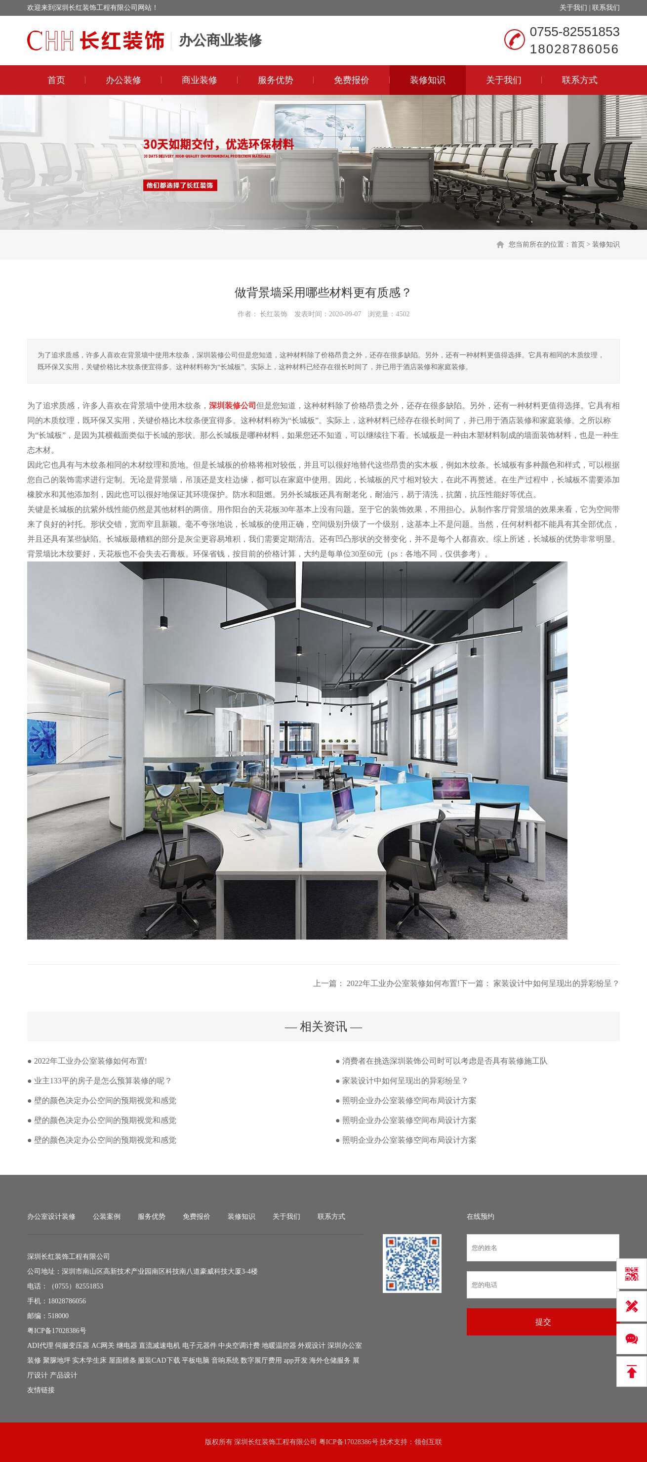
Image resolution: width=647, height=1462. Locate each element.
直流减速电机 (159, 1345)
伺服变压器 (72, 1345)
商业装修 (199, 80)
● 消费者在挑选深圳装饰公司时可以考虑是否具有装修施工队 (441, 1061)
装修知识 (427, 80)
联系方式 (580, 80)
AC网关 (103, 1345)
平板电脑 (195, 1360)
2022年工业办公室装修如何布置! (402, 983)
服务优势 (275, 80)
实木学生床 (89, 1360)
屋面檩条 (122, 1360)
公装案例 (107, 1216)
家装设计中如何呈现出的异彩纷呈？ (555, 983)
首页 (56, 80)
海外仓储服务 (330, 1360)
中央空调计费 (239, 1345)
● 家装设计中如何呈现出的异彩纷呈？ (402, 1080)
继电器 (127, 1345)
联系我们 (606, 7)
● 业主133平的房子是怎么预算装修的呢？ (99, 1080)
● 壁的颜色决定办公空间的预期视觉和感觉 (101, 1100)
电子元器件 (199, 1345)
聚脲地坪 (57, 1360)
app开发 (296, 1360)
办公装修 (123, 80)
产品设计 (64, 1375)
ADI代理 (40, 1345)
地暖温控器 (279, 1345)
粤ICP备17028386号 (56, 1330)
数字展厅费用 (261, 1360)
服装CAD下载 (159, 1360)
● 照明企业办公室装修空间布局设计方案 (406, 1100)
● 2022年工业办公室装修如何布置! (87, 1061)
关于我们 (573, 7)
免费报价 (351, 80)
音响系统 (225, 1360)
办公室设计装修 (51, 1216)
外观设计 (311, 1345)
